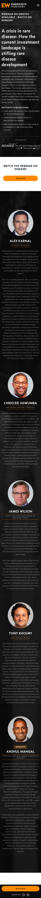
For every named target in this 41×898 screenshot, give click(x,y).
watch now (20, 178)
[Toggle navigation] (38, 5)
